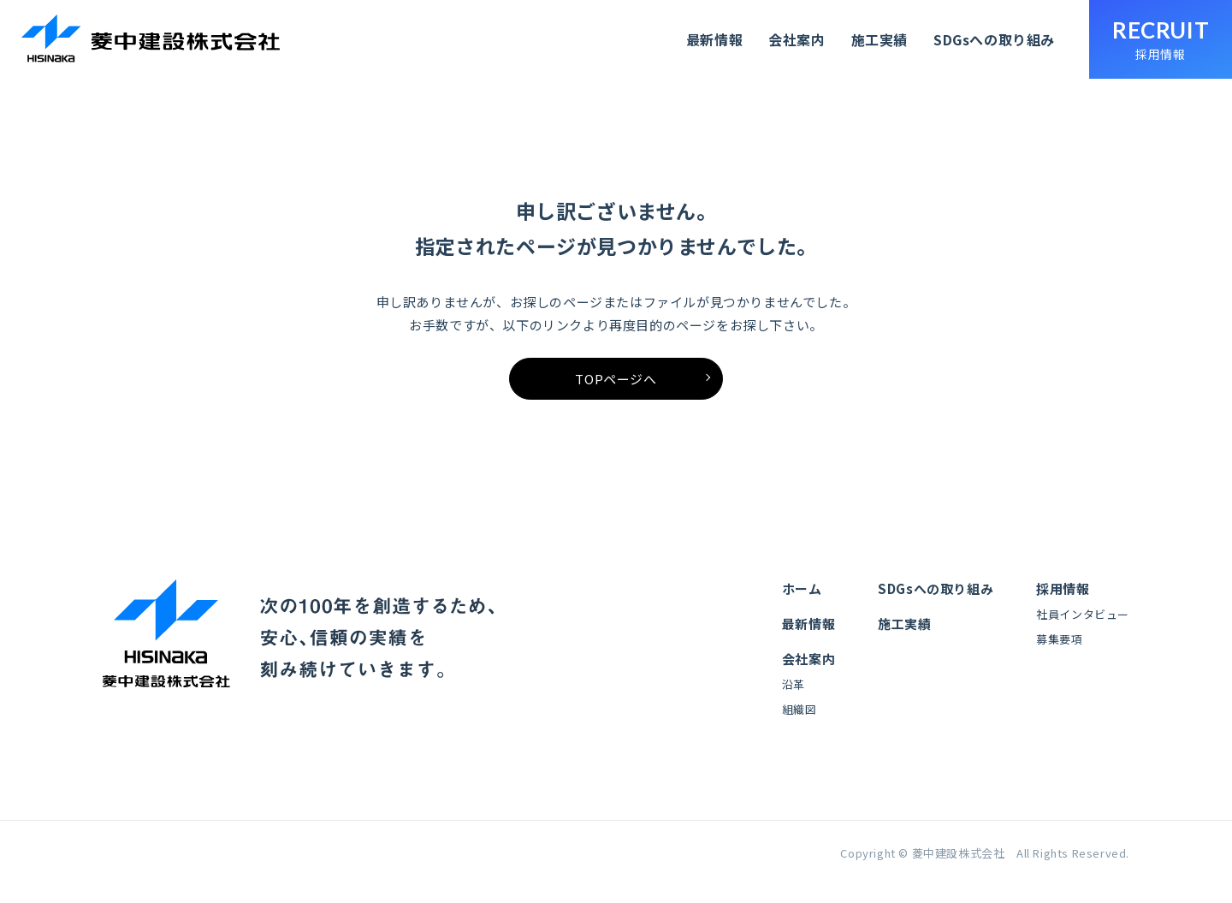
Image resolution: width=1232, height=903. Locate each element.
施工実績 (878, 39)
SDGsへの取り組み (994, 39)
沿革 (793, 698)
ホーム (802, 602)
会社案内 (796, 39)
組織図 (799, 723)
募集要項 (1059, 653)
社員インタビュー (1082, 628)
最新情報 (714, 39)
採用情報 (1062, 602)
